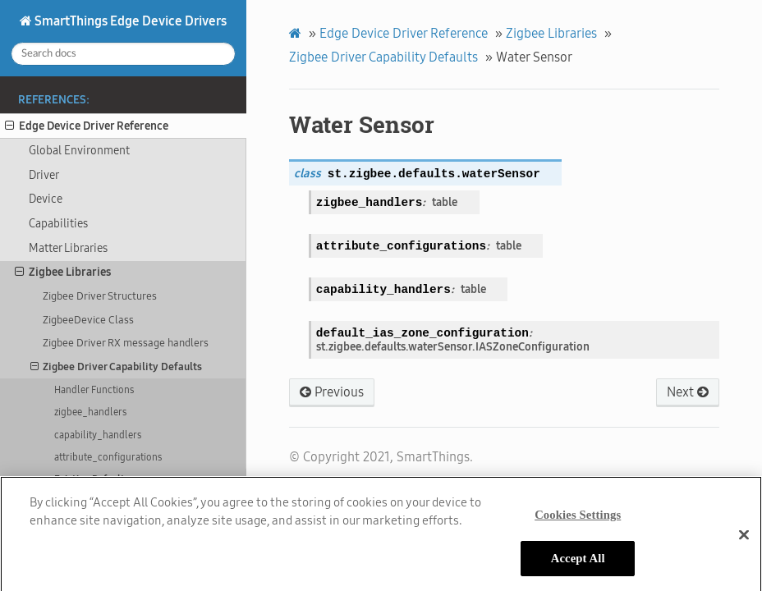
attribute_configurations (108, 457)
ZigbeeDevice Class (88, 320)
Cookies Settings (578, 521)
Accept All (578, 564)
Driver (44, 175)
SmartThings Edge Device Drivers (129, 21)
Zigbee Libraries (63, 272)
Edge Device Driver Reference (86, 126)
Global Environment (79, 151)
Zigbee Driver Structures (100, 296)
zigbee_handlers (90, 412)
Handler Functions (94, 390)
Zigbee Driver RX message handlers (126, 343)
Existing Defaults (92, 479)
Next (688, 392)
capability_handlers (97, 435)
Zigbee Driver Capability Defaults (116, 367)
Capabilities (58, 224)
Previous (332, 392)
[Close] (744, 541)
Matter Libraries (68, 248)
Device (45, 199)
